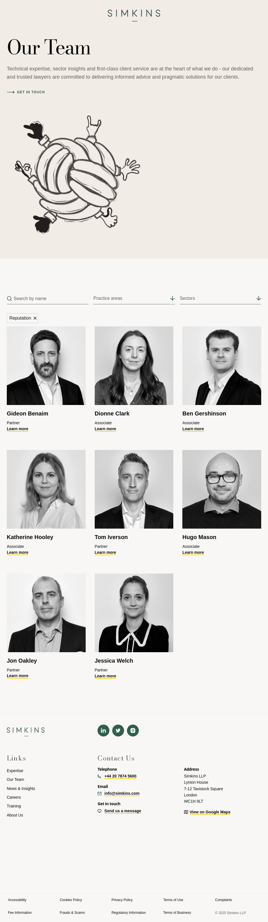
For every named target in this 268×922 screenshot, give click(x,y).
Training (14, 806)
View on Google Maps (210, 812)
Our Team (15, 779)
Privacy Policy (122, 900)
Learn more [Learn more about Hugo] (193, 552)
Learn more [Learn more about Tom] (105, 552)
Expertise (15, 770)
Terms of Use (173, 900)
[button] (9, 13)
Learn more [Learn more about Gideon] (17, 428)
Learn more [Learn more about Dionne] (105, 428)
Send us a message (122, 811)
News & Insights (21, 788)
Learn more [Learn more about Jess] (105, 676)
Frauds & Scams (72, 913)
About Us (15, 815)
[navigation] (134, 13)
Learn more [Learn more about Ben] (193, 428)
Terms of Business (177, 913)
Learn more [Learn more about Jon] (17, 675)
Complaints (223, 900)
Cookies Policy (71, 900)
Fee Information (20, 913)
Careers (14, 797)
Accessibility (17, 900)
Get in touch (31, 92)
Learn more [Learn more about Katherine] (17, 552)
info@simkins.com (121, 793)
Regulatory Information (128, 913)
